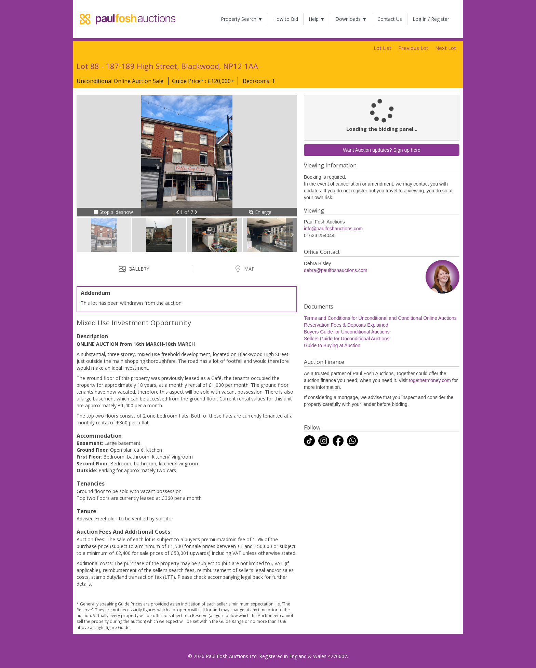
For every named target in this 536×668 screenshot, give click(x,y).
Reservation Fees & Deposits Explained (346, 325)
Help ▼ (317, 19)
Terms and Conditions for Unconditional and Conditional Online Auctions (380, 318)
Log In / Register (431, 19)
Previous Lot (413, 47)
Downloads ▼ (351, 19)
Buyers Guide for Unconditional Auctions (347, 332)
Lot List (382, 47)
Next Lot (445, 47)
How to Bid (285, 19)
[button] (178, 212)
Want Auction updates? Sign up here (381, 150)
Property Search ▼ (242, 19)
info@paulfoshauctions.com (333, 228)
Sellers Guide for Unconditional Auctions (346, 338)
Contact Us (389, 19)
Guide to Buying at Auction (332, 345)
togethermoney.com (430, 380)
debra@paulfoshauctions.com (335, 270)
